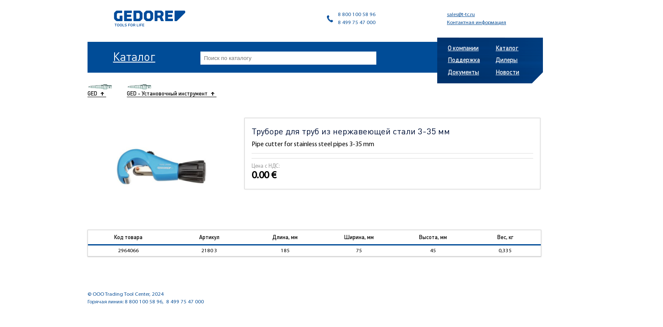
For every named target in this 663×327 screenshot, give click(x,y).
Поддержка (464, 59)
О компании (463, 48)
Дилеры (507, 59)
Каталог (134, 56)
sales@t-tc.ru (461, 14)
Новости (507, 72)
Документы (463, 72)
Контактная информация (476, 22)
